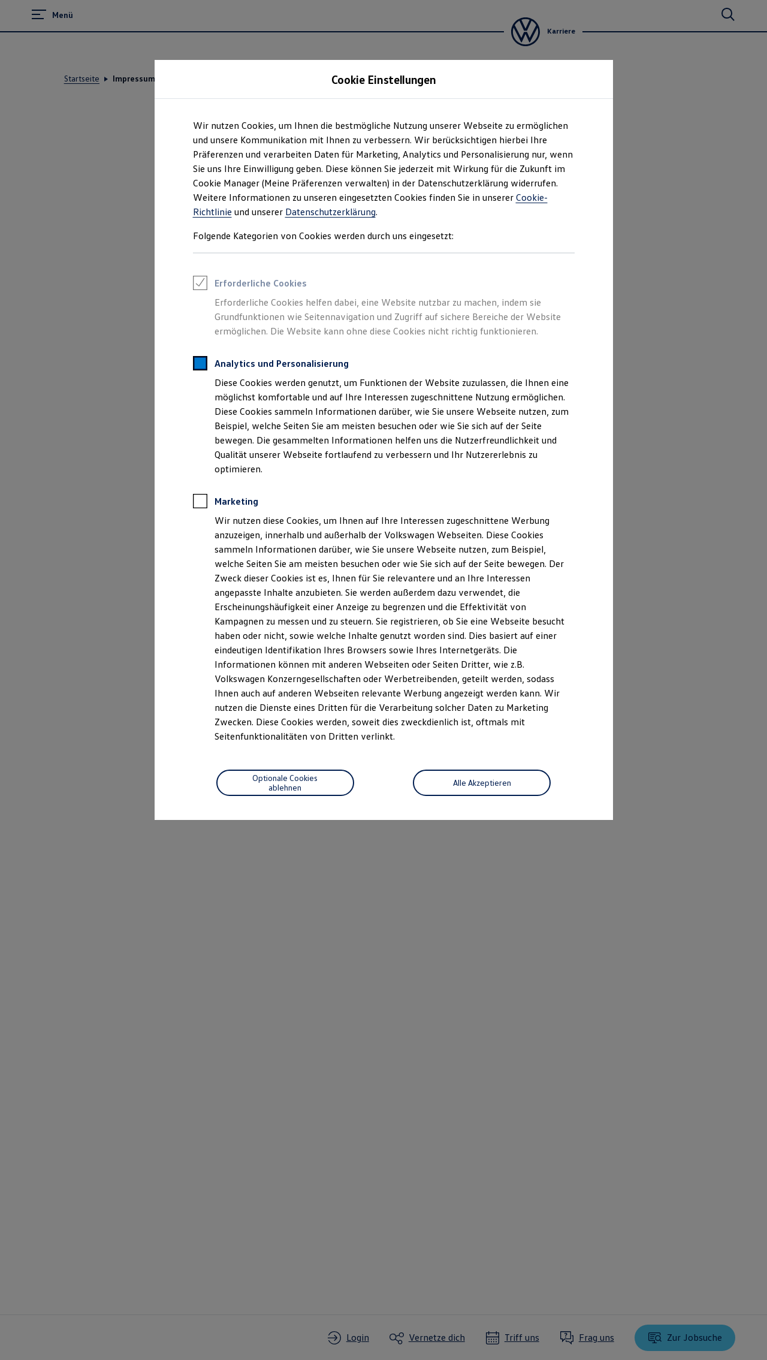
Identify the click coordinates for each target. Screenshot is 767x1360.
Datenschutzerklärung (330, 212)
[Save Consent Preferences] (285, 783)
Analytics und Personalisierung (271, 365)
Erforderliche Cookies (250, 285)
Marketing (225, 503)
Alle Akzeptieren (482, 782)
